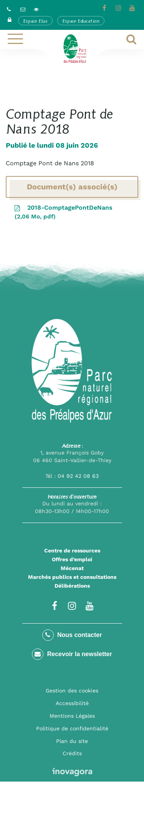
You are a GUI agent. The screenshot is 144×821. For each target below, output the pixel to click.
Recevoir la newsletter (72, 654)
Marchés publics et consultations (72, 577)
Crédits (72, 753)
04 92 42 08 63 (78, 476)
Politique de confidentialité (72, 728)
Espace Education (80, 20)
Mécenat (72, 568)
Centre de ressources (72, 550)
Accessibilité (72, 703)
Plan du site (72, 741)
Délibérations (72, 586)
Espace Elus (35, 20)
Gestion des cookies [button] (72, 690)
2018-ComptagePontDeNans (63, 212)
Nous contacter (72, 635)
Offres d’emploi (72, 559)
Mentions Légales (72, 716)
